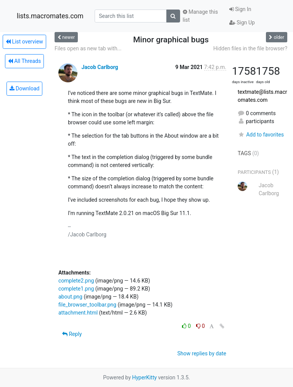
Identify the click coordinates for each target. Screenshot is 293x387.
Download (25, 88)
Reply (72, 334)
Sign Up (242, 22)
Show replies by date (201, 353)
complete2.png (76, 281)
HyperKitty (144, 377)
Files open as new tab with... (88, 48)
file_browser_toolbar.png (87, 305)
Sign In (240, 9)
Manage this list (200, 16)
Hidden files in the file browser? (250, 48)
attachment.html (78, 313)
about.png (70, 297)
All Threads (24, 61)
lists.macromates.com (50, 16)
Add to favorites (261, 135)
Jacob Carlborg (99, 67)
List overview (24, 42)
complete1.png (76, 289)
